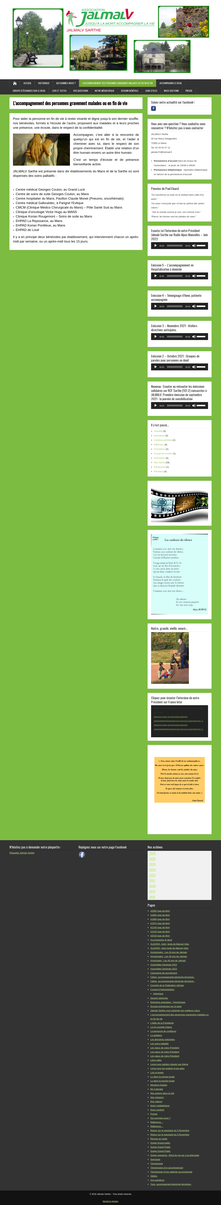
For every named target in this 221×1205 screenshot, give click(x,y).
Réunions (158, 471)
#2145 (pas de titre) (160, 931)
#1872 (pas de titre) (160, 923)
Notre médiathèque (104, 90)
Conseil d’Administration (162, 989)
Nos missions (157, 1097)
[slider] (175, 245)
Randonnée (159, 467)
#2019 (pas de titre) (160, 935)
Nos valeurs (156, 1101)
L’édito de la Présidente (162, 1023)
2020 (152, 886)
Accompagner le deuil (171, 83)
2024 (152, 864)
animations (159, 435)
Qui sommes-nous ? (66, 83)
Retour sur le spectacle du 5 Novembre (169, 1130)
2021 (152, 880)
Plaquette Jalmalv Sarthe (22, 853)
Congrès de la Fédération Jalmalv (167, 985)
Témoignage (156, 1163)
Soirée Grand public (160, 1143)
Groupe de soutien (163, 453)
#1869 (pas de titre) (160, 919)
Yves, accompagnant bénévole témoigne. (170, 1184)
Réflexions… (156, 1122)
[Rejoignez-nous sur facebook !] (153, 108)
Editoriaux (159, 444)
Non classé (159, 462)
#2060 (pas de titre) (160, 911)
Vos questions (80, 90)
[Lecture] (155, 245)
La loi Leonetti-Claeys (161, 1027)
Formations (159, 449)
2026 (152, 853)
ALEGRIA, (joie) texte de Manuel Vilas (169, 948)
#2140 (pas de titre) (160, 927)
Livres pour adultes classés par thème (169, 1064)
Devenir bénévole (129, 90)
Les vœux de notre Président (164, 1047)
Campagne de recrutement (163, 973)
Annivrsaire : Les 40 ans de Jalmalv (168, 960)
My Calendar (156, 1089)
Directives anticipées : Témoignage (167, 1002)
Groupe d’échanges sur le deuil (29, 90)
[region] (179, 503)
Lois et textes (59, 90)
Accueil (27, 83)
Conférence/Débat (163, 440)
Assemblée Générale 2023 (163, 964)
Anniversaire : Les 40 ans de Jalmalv (168, 952)
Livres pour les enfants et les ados (167, 1068)
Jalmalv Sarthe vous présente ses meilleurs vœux (175, 1010)
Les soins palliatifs (159, 1043)
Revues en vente (158, 1138)
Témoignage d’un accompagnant (166, 1167)
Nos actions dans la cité (162, 1093)
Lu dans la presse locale (162, 1076)
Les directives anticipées (162, 1039)
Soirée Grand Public (160, 1147)
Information (159, 458)
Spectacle (155, 1159)
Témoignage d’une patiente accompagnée (171, 1172)
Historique (43, 83)
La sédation (156, 1035)
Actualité (158, 431)
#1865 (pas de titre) (160, 915)
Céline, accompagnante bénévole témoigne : (172, 977)
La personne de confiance (163, 1031)
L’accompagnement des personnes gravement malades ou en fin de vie (117, 83)
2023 (152, 870)
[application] (179, 245)
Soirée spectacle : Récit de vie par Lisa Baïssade (174, 1155)
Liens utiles (151, 90)
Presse (188, 90)
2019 (152, 891)
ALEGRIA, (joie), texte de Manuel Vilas (169, 944)
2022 (152, 875)
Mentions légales (158, 1085)
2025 (152, 859)
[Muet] (194, 245)
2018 (152, 897)
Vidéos (153, 1176)
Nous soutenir (171, 90)
